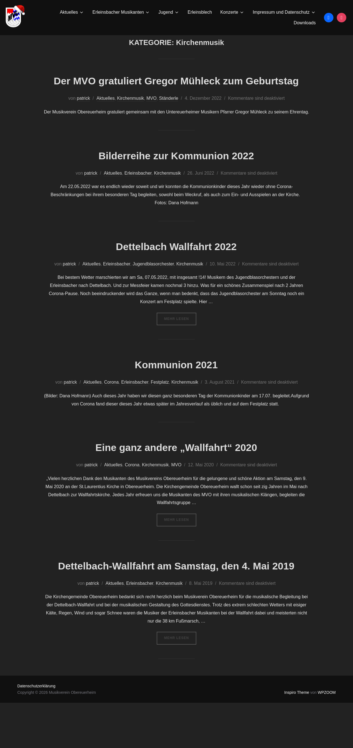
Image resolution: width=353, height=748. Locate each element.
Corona (111, 411)
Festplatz (160, 411)
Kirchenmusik (130, 127)
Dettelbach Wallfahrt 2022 (176, 274)
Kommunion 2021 (176, 393)
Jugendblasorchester (153, 292)
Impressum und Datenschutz (284, 12)
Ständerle (168, 127)
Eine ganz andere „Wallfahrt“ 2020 (176, 475)
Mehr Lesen (180, 346)
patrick (83, 127)
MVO (151, 127)
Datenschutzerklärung (36, 731)
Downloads (305, 22)
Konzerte (232, 12)
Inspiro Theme (296, 737)
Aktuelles (72, 12)
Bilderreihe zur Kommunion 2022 (176, 183)
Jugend (168, 12)
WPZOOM (327, 737)
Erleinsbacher (138, 201)
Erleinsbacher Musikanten (121, 12)
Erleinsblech (200, 12)
